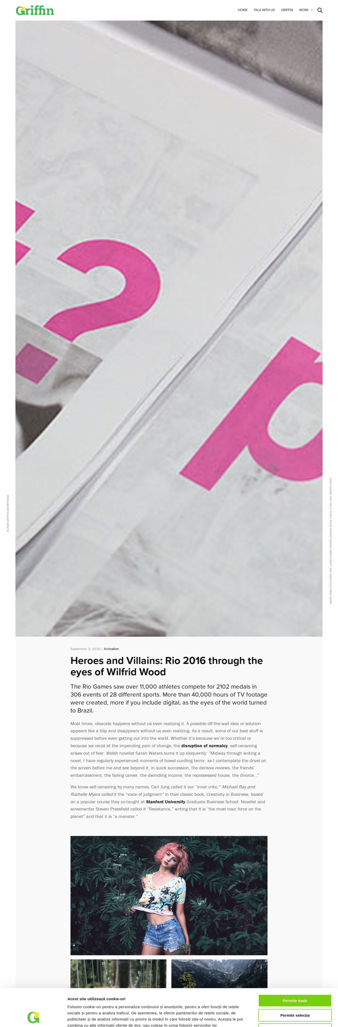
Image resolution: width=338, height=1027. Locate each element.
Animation (111, 648)
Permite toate (295, 965)
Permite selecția (295, 980)
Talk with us (264, 10)
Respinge (295, 994)
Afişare (277, 1017)
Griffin (287, 10)
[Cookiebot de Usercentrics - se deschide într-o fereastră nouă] (33, 1017)
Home (242, 10)
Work (304, 10)
